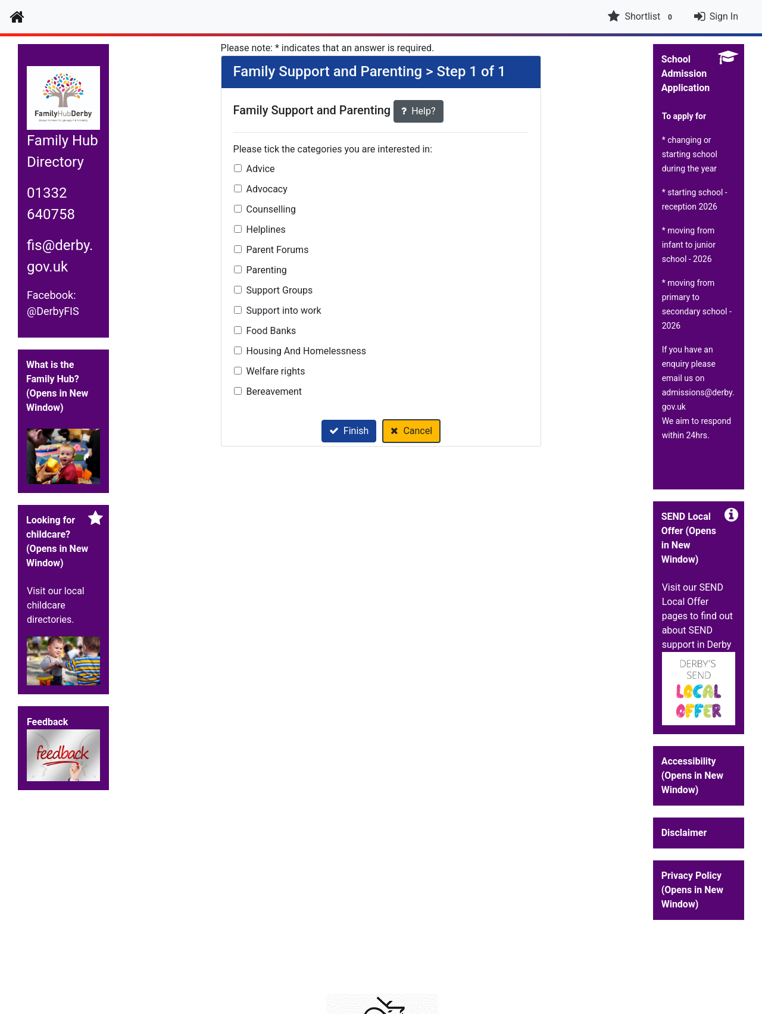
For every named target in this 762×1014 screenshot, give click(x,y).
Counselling (271, 209)
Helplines (266, 229)
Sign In (724, 16)
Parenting (266, 270)
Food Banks (271, 330)
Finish (349, 430)
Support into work (283, 310)
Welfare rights (275, 371)
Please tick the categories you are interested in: (332, 149)
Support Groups (279, 290)
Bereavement (274, 391)
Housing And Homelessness (306, 351)
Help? (418, 111)
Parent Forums (277, 249)
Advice (260, 168)
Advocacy (267, 189)
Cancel (411, 430)
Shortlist (641, 17)
